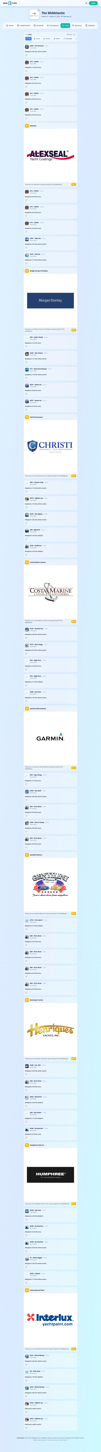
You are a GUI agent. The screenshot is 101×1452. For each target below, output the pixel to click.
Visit (73, 184)
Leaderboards (23, 25)
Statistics (90, 25)
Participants (53, 25)
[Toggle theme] (86, 3)
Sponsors (77, 25)
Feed (65, 25)
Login (93, 3)
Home (9, 25)
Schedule (38, 25)
